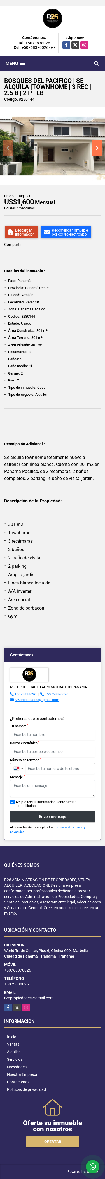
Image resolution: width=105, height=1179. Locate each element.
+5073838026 (37, 43)
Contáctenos (18, 1082)
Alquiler (13, 1052)
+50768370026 (35, 47)
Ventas (13, 1044)
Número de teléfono (25, 760)
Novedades (17, 1067)
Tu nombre (19, 726)
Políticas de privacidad (26, 1089)
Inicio (11, 1037)
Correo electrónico (24, 743)
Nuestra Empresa (22, 1074)
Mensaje (17, 777)
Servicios (14, 1059)
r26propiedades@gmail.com (37, 700)
